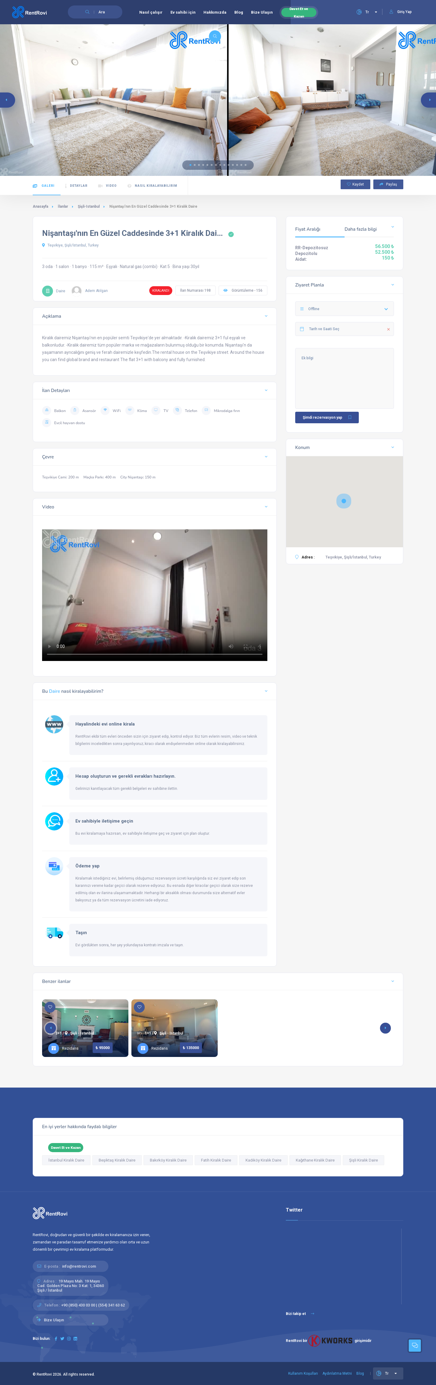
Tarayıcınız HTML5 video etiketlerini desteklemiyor (154, 593)
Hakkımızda (214, 12)
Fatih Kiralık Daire (216, 1160)
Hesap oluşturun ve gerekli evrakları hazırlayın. (125, 776)
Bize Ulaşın (262, 12)
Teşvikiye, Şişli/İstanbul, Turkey (70, 245)
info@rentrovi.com (79, 1266)
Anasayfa (40, 206)
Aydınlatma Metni (337, 1373)
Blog (238, 12)
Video (107, 186)
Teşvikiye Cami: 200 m (60, 477)
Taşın (81, 932)
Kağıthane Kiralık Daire (315, 1160)
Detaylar (76, 186)
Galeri (43, 186)
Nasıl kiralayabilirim (152, 186)
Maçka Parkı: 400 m (99, 477)
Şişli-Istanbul (89, 206)
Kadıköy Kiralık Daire (263, 1160)
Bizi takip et (300, 1314)
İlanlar (63, 206)
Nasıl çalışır (151, 12)
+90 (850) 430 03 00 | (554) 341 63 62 (93, 1305)
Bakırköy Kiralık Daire (168, 1160)
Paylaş (388, 184)
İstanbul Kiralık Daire (66, 1160)
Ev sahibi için (183, 12)
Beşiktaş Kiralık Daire (117, 1160)
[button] (190, 165)
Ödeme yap (87, 866)
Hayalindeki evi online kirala (105, 724)
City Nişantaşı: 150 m (138, 477)
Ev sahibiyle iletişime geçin (104, 821)
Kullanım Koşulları (303, 1373)
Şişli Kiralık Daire (363, 1160)
